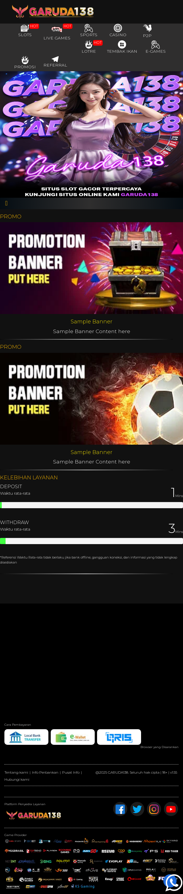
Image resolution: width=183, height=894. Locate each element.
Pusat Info (70, 772)
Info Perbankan (45, 772)
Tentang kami (16, 772)
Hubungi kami (16, 779)
